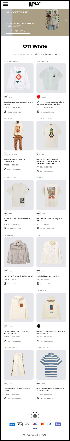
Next (66, 21)
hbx (10, 271)
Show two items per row (46, 54)
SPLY (44, 154)
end (10, 97)
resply (44, 97)
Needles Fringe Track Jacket (18, 276)
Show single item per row (22, 54)
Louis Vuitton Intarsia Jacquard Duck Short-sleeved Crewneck (48, 161)
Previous (3, 21)
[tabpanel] (35, 22)
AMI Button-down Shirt (48, 276)
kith (43, 326)
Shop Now (18, 31)
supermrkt (13, 154)
